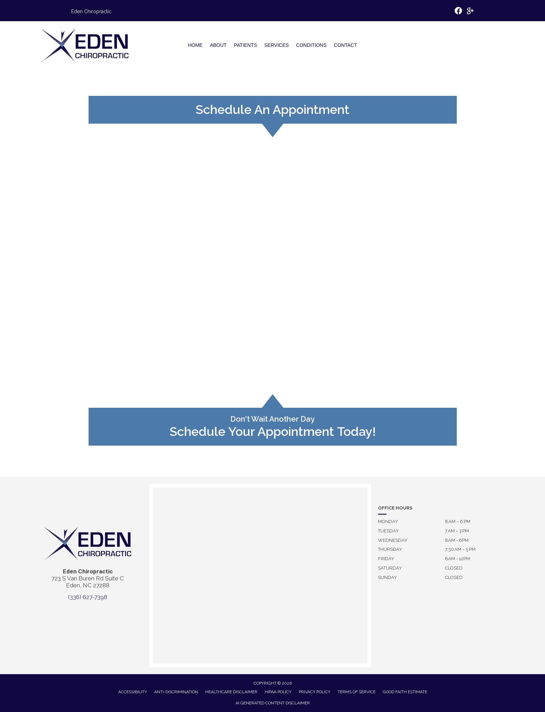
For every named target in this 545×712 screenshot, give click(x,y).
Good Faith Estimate (405, 691)
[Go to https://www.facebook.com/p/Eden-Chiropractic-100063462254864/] (458, 11)
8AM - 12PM (457, 558)
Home (195, 45)
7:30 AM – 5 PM (460, 549)
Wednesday (392, 540)
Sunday (387, 577)
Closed (454, 568)
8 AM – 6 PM (457, 521)
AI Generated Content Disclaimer (273, 703)
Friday (386, 558)
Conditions (311, 45)
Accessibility (132, 691)
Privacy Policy (314, 691)
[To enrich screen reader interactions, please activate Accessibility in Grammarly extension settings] (445, 620)
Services (276, 45)
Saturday (390, 568)
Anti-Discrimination (176, 691)
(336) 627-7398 (87, 597)
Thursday (390, 549)
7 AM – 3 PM (457, 530)
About (218, 45)
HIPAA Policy (278, 691)
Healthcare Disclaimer (231, 691)
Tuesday (388, 530)
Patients (245, 45)
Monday (388, 521)
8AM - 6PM (457, 540)
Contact (345, 45)
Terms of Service (356, 691)
